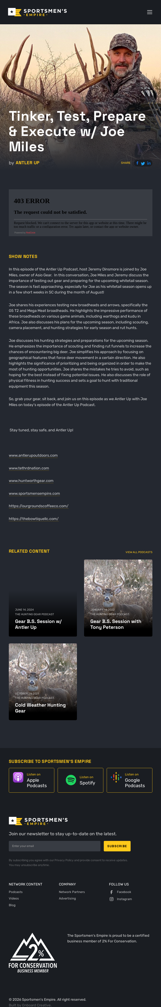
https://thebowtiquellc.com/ (34, 518)
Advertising (67, 898)
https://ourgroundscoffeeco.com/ (39, 506)
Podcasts (16, 892)
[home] (37, 12)
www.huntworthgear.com (31, 480)
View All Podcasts (139, 552)
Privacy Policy (64, 860)
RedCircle (30, 233)
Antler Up (28, 162)
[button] (149, 12)
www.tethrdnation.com (29, 468)
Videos (14, 898)
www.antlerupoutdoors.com (33, 455)
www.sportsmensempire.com (34, 493)
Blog (12, 905)
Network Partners (72, 892)
